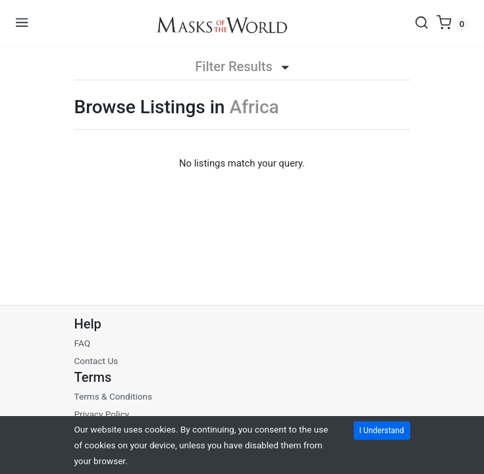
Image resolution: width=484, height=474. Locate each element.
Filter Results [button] (241, 66)
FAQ (82, 343)
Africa (254, 107)
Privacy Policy (102, 414)
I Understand (382, 430)
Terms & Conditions (113, 396)
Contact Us (96, 361)
